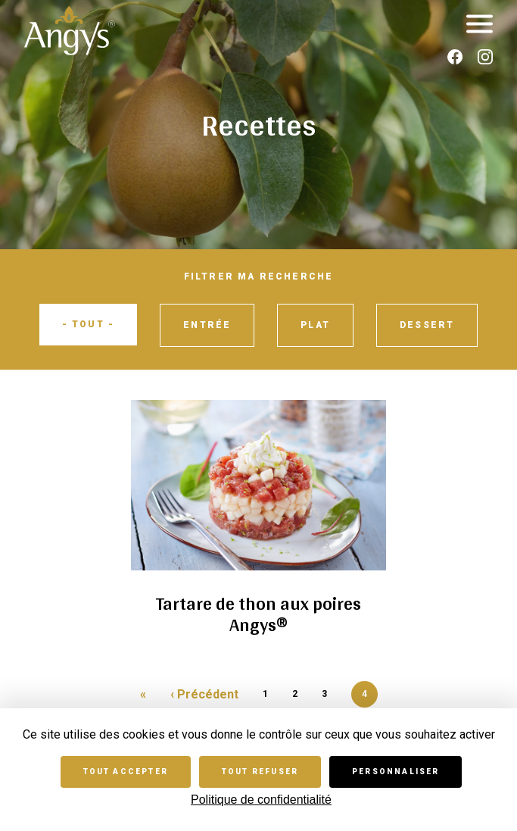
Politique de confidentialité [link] (261, 799)
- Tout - (88, 324)
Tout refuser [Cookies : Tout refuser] (260, 771)
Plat (315, 325)
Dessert (427, 325)
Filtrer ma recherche (259, 276)
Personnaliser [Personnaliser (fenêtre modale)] (395, 771)
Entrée (207, 325)
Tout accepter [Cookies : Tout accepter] (125, 771)
